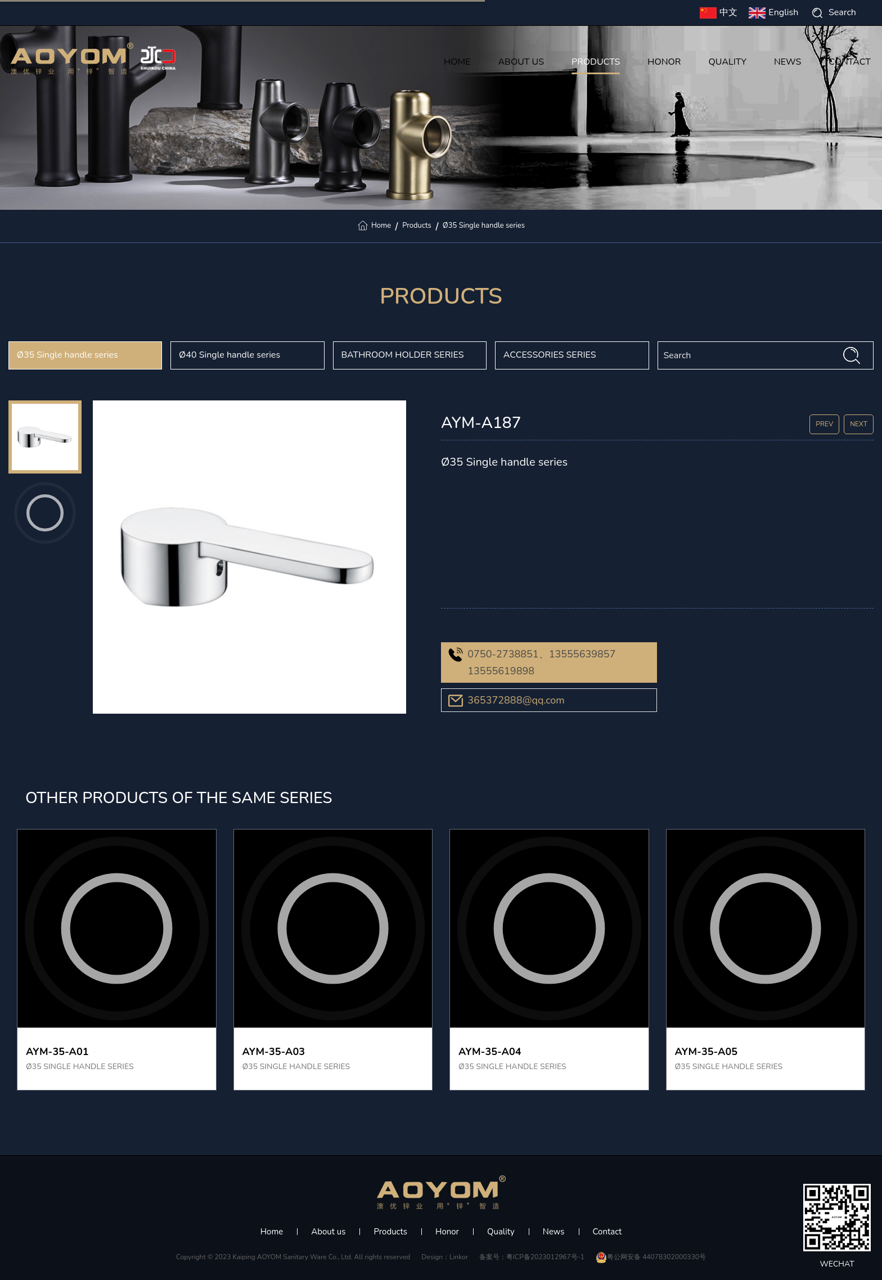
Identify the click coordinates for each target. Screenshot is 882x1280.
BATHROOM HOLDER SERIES (402, 355)
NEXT (858, 424)
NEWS (787, 63)
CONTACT (850, 63)
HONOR (664, 63)
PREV (824, 424)
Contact (607, 1231)
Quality (501, 1231)
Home (381, 225)
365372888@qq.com (516, 700)
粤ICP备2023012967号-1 (545, 1256)
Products (416, 225)
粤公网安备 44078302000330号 (651, 1256)
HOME (457, 63)
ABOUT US (521, 63)
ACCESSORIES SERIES (549, 355)
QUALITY (727, 63)
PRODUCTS (596, 63)
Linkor (458, 1256)
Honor (447, 1231)
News (554, 1231)
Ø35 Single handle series (484, 225)
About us (328, 1231)
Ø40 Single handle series (229, 355)
